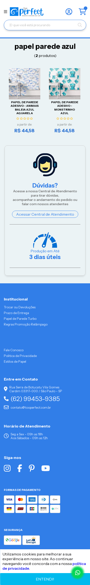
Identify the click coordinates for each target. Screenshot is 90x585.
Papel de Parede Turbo (20, 318)
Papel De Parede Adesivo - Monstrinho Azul (64, 108)
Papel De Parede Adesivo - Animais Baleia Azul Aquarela (25, 108)
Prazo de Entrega (16, 313)
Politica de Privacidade (20, 356)
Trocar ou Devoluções (20, 307)
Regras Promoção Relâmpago (26, 324)
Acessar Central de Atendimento (45, 214)
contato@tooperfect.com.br (27, 407)
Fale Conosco (14, 350)
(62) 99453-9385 (32, 399)
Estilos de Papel (15, 361)
